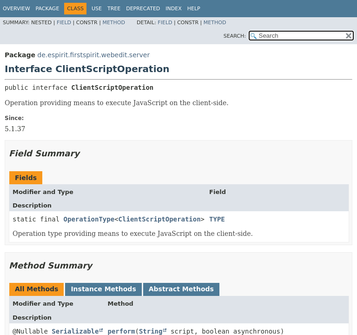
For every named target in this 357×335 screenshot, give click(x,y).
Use (97, 9)
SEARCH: (235, 36)
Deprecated (143, 9)
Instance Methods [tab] (103, 289)
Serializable (75, 331)
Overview (16, 9)
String (151, 331)
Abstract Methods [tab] (181, 289)
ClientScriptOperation (160, 219)
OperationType (89, 219)
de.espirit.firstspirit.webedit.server (93, 55)
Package (48, 9)
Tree (113, 9)
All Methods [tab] (36, 289)
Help (193, 9)
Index (173, 9)
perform (121, 331)
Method (113, 23)
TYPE (217, 219)
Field (64, 23)
